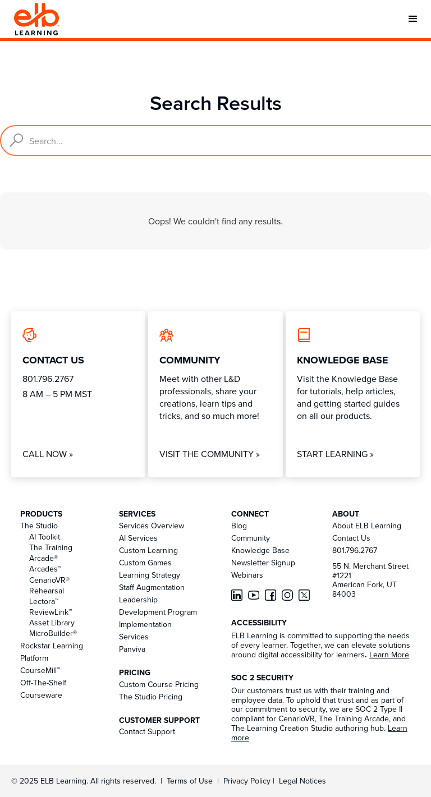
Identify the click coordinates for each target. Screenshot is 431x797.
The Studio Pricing (150, 696)
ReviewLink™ (50, 612)
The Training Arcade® (50, 553)
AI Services (138, 537)
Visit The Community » (209, 454)
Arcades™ (45, 568)
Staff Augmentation (152, 587)
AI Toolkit (44, 536)
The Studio (39, 525)
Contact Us (351, 537)
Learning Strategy (149, 575)
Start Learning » (335, 454)
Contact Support (147, 731)
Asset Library (52, 622)
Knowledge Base (260, 550)
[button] (413, 19)
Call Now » (47, 454)
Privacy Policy (248, 780)
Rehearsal (46, 590)
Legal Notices (302, 780)
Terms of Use (188, 780)
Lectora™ (43, 601)
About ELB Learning (366, 525)
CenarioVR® (49, 580)
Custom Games (145, 562)
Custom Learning (148, 550)
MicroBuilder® (53, 633)
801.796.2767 (354, 550)
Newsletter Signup (263, 562)
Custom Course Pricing (159, 684)
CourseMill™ (40, 670)
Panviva (132, 649)
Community (250, 537)
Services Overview (151, 525)
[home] (36, 19)
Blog (239, 525)
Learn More (389, 654)
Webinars (247, 575)
